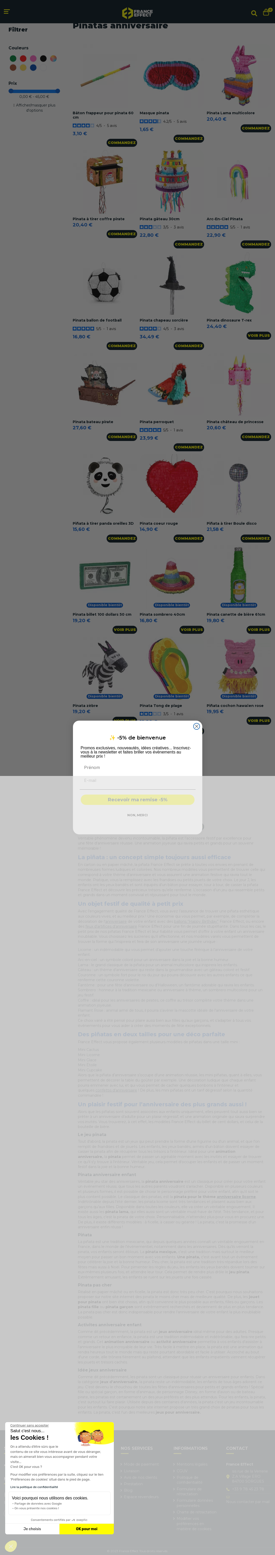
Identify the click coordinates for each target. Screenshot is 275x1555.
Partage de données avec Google (38, 1503)
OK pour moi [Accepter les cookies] (87, 1529)
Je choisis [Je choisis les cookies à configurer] (32, 1529)
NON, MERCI (137, 815)
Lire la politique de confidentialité (34, 1487)
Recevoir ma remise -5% (137, 800)
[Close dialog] (197, 726)
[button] (11, 1546)
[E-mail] (138, 780)
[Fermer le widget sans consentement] (29, 1425)
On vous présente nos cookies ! (36, 1508)
